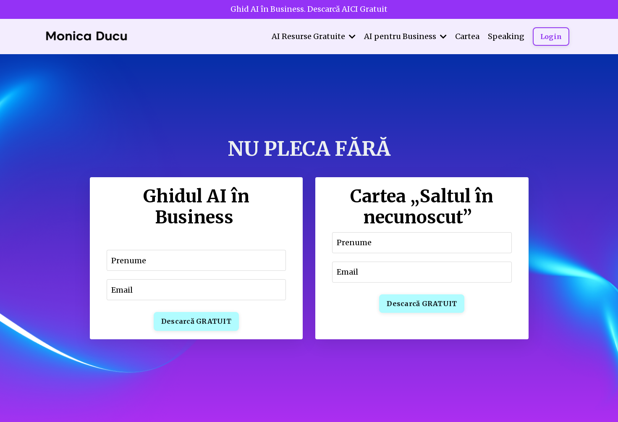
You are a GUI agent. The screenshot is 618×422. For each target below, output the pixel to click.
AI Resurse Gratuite (314, 36)
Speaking (506, 36)
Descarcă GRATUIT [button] (196, 321)
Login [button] (551, 36)
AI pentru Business (405, 36)
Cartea (467, 36)
